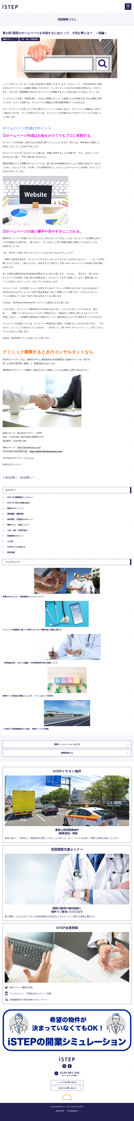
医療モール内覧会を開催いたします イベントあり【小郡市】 (28, 696)
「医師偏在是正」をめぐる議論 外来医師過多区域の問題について (30, 663)
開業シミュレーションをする (67, 744)
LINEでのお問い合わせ (67, 1088)
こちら (31, 458)
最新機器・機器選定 (15, 514)
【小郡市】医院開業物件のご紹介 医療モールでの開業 (26, 729)
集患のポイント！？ (15, 508)
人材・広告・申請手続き (17, 530)
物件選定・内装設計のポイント (20, 519)
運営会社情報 (60, 1110)
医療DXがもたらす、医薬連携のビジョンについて (23, 597)
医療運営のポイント (15, 536)
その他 (10, 541)
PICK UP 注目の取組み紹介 (18, 503)
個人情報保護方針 (73, 1110)
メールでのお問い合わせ (67, 1082)
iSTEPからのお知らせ (16, 547)
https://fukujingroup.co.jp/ (29, 447)
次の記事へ (26, 477)
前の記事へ (11, 477)
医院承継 (11, 552)
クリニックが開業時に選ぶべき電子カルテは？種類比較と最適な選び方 (32, 630)
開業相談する (67, 753)
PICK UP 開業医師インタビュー (20, 497)
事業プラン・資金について (18, 525)
